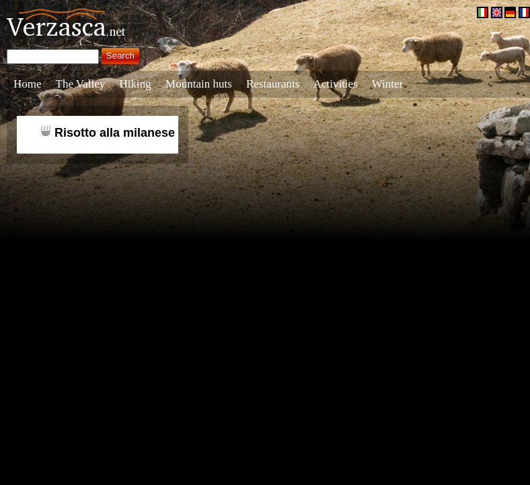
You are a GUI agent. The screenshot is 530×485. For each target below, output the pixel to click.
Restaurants (272, 83)
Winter (388, 83)
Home (27, 83)
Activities (335, 83)
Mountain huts (198, 83)
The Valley (81, 83)
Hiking (135, 83)
